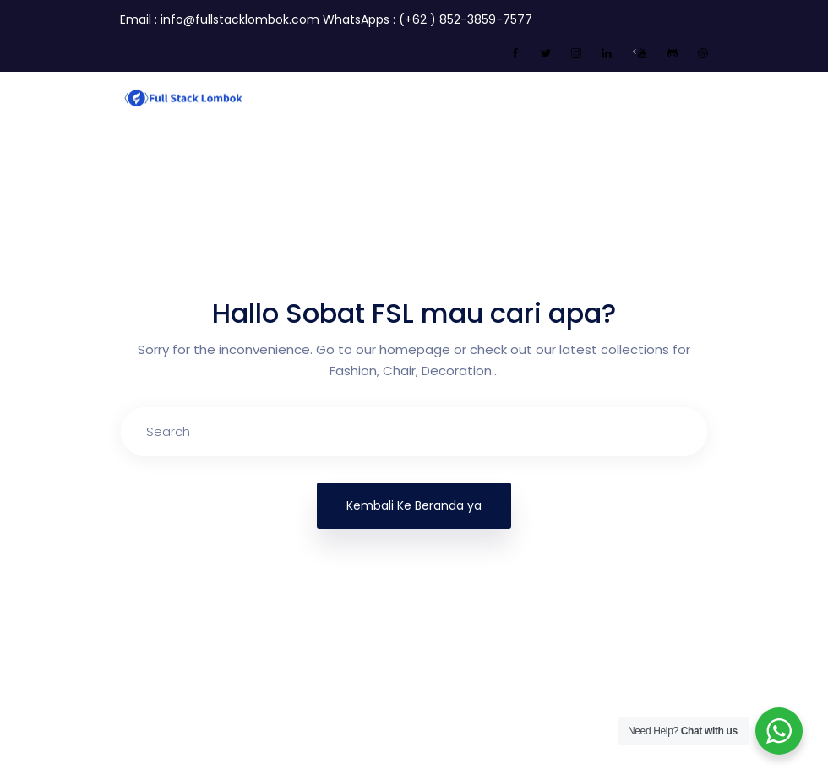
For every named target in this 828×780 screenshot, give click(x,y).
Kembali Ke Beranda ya (414, 505)
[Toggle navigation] (698, 96)
